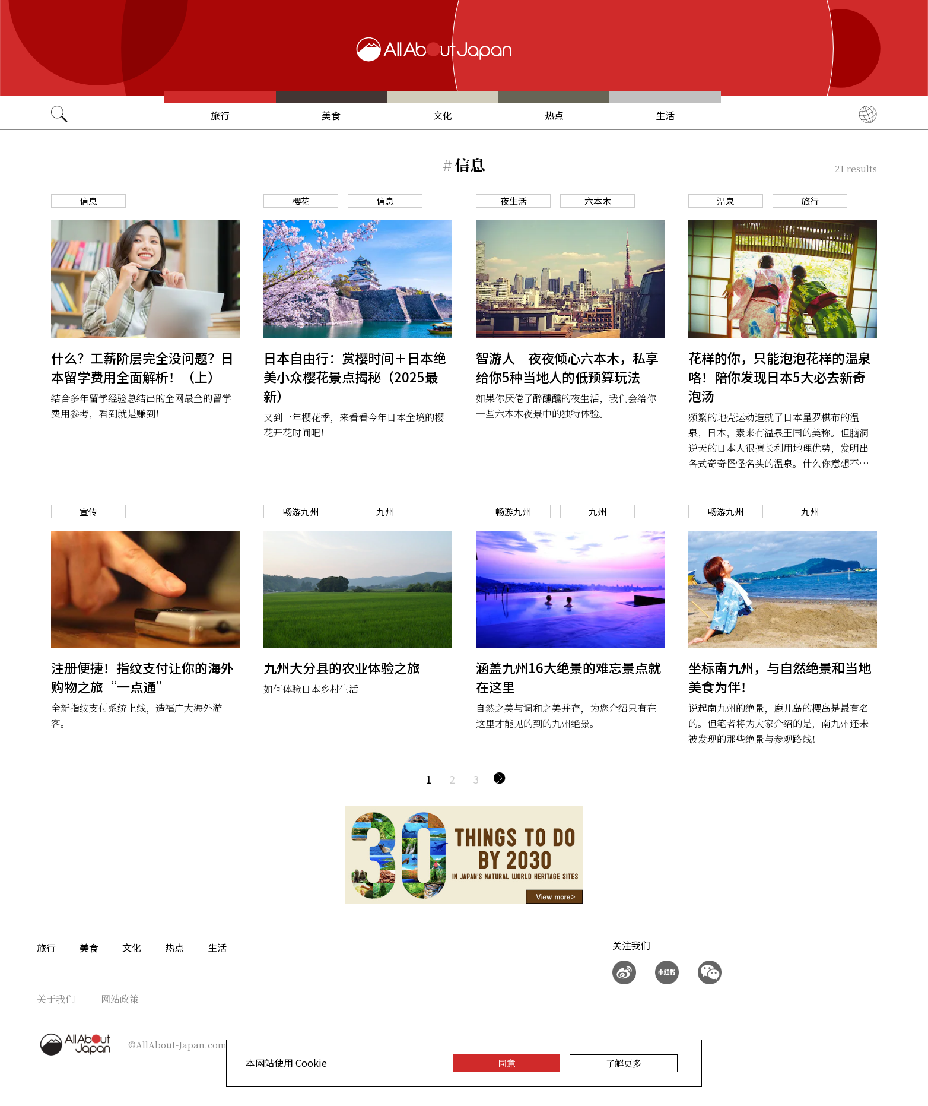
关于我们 (56, 999)
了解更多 (623, 1063)
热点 (554, 115)
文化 (442, 115)
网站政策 (120, 999)
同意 (507, 1063)
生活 (665, 115)
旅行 (220, 115)
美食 (331, 115)
